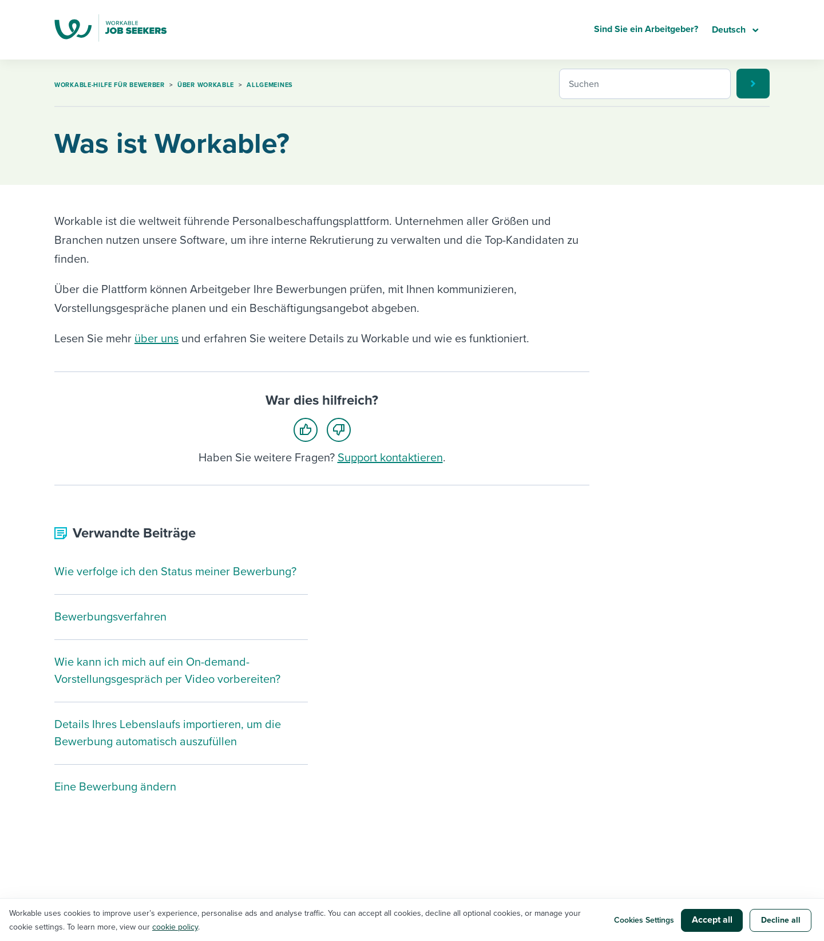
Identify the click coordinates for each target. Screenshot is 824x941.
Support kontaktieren (390, 458)
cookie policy (175, 927)
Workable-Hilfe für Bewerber (109, 85)
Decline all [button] (781, 920)
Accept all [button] (712, 920)
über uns (156, 339)
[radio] (309, 429)
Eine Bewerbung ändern (115, 787)
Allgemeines (270, 85)
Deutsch (730, 29)
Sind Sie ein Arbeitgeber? (646, 29)
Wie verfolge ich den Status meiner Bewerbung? (175, 572)
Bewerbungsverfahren (110, 617)
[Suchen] (645, 84)
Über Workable (205, 85)
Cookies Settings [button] (644, 920)
